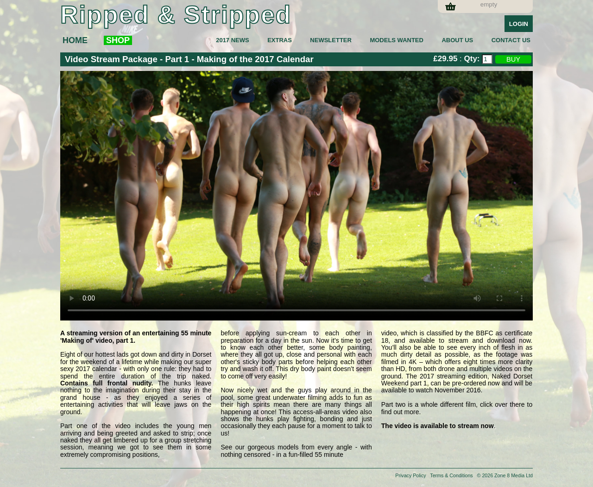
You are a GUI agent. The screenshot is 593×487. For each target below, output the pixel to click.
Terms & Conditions (451, 475)
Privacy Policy (410, 475)
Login (518, 23)
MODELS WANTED (396, 40)
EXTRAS (279, 40)
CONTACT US (511, 40)
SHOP (118, 40)
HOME (75, 40)
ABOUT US (457, 40)
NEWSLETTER (331, 40)
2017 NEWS (232, 40)
